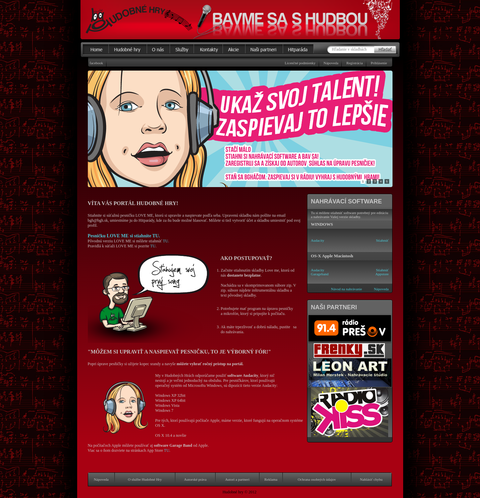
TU (152, 246)
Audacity (317, 240)
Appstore (382, 274)
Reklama (270, 479)
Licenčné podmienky (300, 63)
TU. (166, 241)
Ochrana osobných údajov (317, 479)
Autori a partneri (237, 479)
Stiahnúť (382, 240)
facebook (96, 63)
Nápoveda (331, 63)
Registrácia (354, 63)
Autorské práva (195, 479)
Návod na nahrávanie (346, 289)
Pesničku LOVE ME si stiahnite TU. (124, 235)
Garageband (319, 274)
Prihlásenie (379, 63)
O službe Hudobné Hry (145, 479)
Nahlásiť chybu (371, 479)
